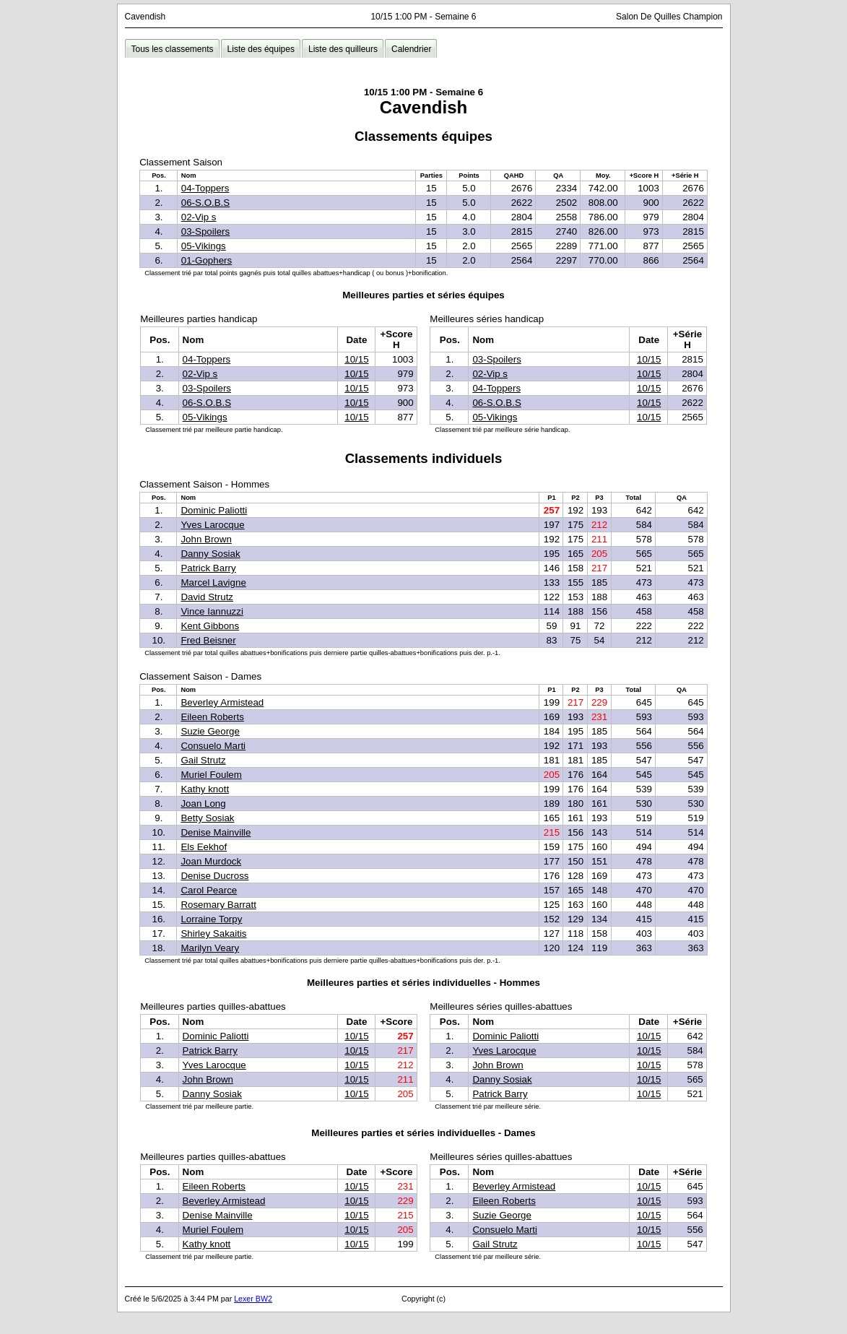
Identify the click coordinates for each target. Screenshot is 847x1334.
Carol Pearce (209, 890)
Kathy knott (205, 789)
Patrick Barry (208, 568)
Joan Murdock (211, 861)
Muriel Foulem (211, 774)
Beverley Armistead (222, 702)
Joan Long (203, 803)
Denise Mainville (216, 832)
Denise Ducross (214, 875)
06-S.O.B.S (205, 202)
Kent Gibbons (210, 625)
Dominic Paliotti (214, 510)
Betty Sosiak (207, 818)
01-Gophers (206, 260)
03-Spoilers (205, 231)
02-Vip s (199, 217)
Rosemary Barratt (218, 904)
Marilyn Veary (210, 948)
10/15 (356, 359)
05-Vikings (203, 246)
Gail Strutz (203, 760)
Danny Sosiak (210, 553)
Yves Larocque (212, 524)
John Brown (206, 539)
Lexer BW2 (253, 1298)
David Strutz (207, 597)
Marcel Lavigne (213, 582)
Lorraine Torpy (211, 919)
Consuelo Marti (213, 745)
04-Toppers (205, 188)
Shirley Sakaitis (213, 933)
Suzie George (210, 731)
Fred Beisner (208, 640)
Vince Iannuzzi (212, 611)
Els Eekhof (204, 846)
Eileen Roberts (212, 716)
